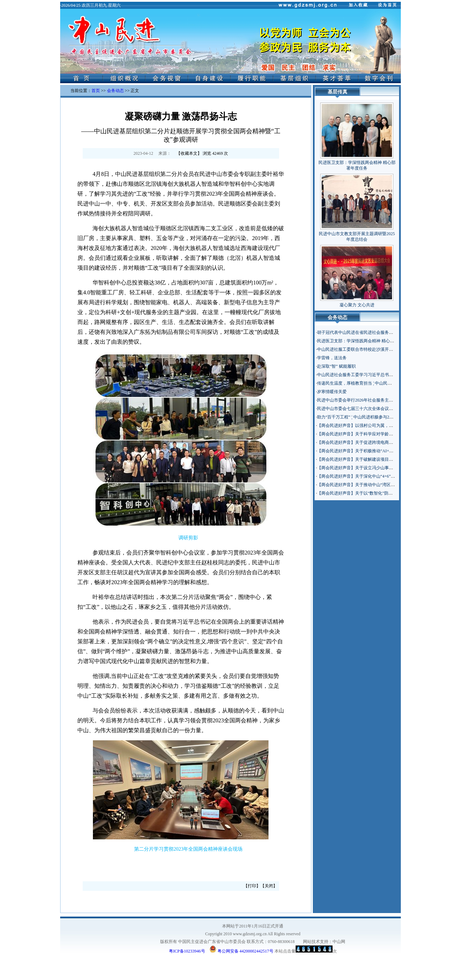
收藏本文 (189, 153)
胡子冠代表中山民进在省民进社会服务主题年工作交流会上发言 (376, 332)
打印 (252, 885)
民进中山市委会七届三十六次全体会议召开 (357, 408)
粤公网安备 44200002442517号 (241, 949)
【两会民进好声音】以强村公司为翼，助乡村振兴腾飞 (367, 425)
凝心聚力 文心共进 (357, 304)
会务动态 (115, 90)
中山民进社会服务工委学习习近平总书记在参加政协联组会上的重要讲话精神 (389, 374)
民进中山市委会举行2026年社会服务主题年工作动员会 (367, 400)
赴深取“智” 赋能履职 (336, 366)
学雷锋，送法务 (332, 357)
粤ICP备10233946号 (187, 951)
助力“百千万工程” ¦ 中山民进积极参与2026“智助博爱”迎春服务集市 (379, 417)
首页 (95, 90)
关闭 (269, 885)
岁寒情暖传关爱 (332, 391)
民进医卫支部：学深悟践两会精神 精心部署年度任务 (366, 340)
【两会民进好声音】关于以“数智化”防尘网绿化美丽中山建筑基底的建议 (384, 493)
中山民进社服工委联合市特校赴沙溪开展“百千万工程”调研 (372, 349)
